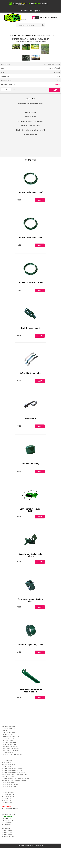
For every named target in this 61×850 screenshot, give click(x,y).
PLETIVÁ (5, 732)
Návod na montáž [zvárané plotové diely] (13, 774)
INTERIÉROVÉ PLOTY (8, 736)
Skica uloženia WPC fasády (10, 786)
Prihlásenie (24, 11)
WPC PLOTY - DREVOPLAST (10, 748)
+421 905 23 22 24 (7, 834)
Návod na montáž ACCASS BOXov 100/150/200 (15, 780)
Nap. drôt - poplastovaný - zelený (31, 192)
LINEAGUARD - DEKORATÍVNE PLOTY (13, 756)
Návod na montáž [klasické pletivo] (12, 770)
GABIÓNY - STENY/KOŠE (9, 744)
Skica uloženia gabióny (8, 784)
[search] (43, 25)
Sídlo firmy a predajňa (8, 824)
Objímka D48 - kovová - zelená (30, 374)
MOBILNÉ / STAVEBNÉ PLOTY (11, 738)
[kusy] (6, 89)
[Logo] (14, 18)
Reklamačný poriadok (8, 798)
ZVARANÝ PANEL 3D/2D (9, 730)
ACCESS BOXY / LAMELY (9, 746)
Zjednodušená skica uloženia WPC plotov (14, 782)
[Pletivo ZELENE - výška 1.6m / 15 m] (16, 44)
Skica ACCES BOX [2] (8, 778)
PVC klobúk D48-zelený (30, 465)
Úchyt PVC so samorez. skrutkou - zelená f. (30, 602)
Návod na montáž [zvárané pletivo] (12, 772)
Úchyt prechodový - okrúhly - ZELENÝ (30, 511)
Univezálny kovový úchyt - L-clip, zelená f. (30, 556)
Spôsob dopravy (6, 764)
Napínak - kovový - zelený (30, 329)
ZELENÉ (33, 35)
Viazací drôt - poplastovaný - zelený (30, 646)
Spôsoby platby (6, 802)
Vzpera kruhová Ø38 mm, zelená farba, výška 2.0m (30, 693)
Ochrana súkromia (7, 804)
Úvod (8, 35)
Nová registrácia (35, 11)
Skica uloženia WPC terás (9, 788)
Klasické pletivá (26, 35)
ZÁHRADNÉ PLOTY (16, 35)
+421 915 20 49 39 (7, 832)
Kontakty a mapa (7, 826)
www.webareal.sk (37, 848)
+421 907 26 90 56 (7, 836)
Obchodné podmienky (8, 796)
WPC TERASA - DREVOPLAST (11, 752)
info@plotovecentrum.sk (9, 838)
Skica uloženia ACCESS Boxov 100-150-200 (14, 776)
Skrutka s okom (30, 419)
